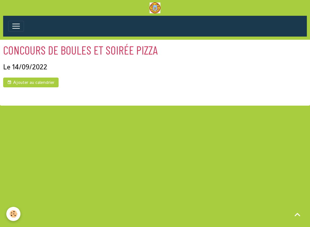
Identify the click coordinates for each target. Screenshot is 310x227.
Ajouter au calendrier (31, 82)
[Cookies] (13, 214)
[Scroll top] (297, 214)
